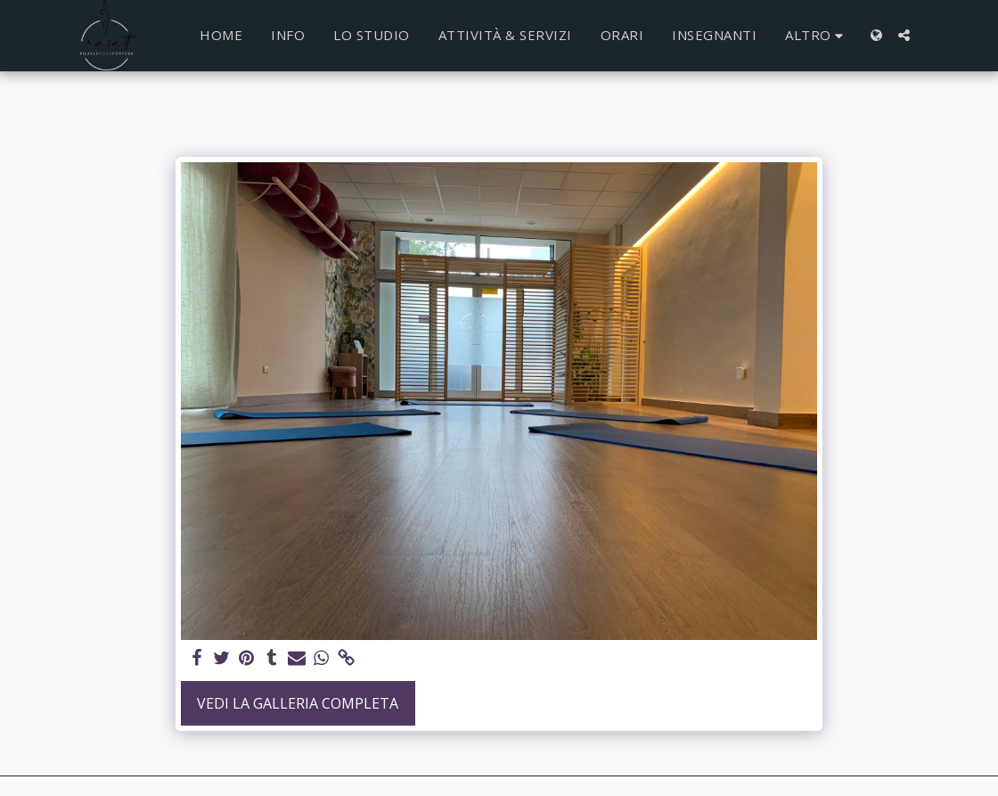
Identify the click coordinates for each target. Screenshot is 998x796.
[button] (904, 35)
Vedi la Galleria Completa (297, 703)
